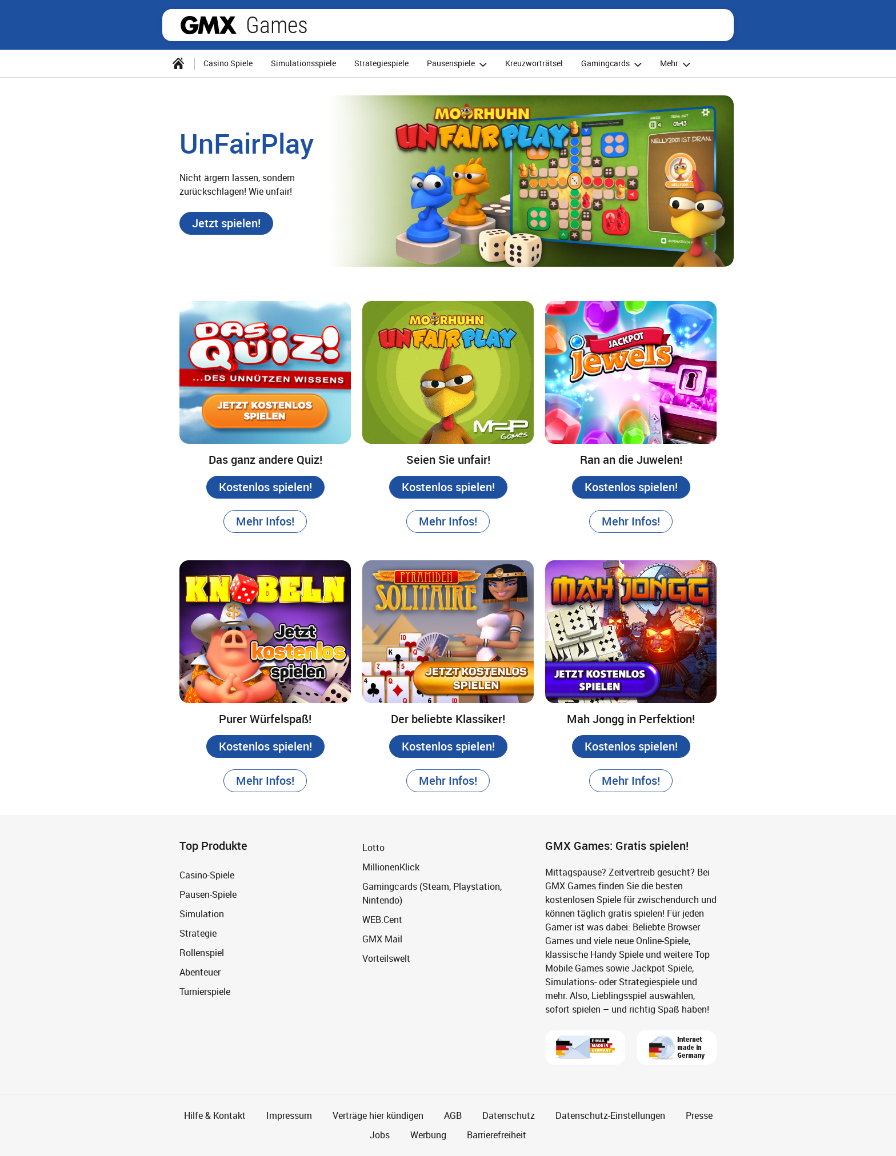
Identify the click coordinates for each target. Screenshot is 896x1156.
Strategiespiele (381, 63)
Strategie (198, 933)
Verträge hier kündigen (378, 1115)
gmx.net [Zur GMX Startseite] (209, 25)
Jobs (380, 1135)
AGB (453, 1115)
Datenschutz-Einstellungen (610, 1115)
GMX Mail (382, 939)
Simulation (201, 914)
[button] (226, 223)
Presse (699, 1115)
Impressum (289, 1115)
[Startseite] (178, 63)
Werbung (428, 1135)
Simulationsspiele (303, 63)
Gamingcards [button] (613, 64)
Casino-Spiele (206, 875)
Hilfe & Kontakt (215, 1115)
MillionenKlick (390, 867)
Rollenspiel (201, 952)
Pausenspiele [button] (458, 64)
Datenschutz (508, 1115)
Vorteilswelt (386, 958)
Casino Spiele (228, 63)
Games (277, 25)
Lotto (373, 847)
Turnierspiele (204, 991)
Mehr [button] (677, 64)
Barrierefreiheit (496, 1135)
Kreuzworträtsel (534, 63)
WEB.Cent (382, 919)
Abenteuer (200, 972)
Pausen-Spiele (208, 894)
